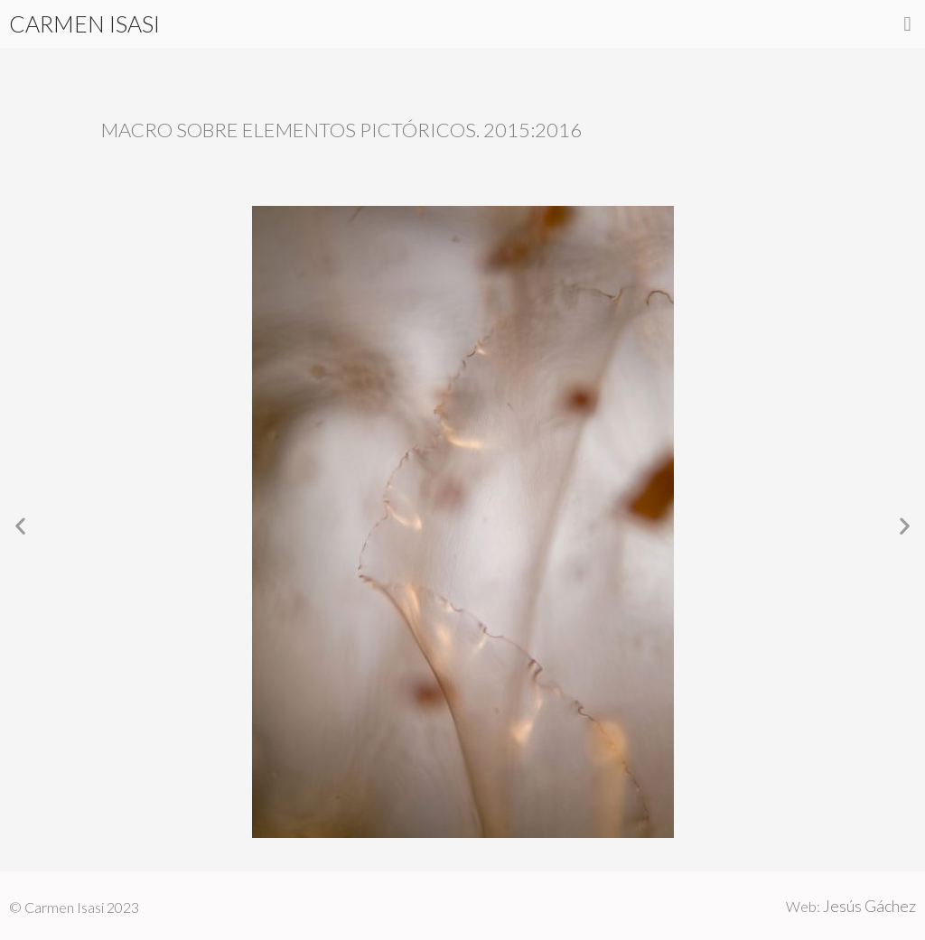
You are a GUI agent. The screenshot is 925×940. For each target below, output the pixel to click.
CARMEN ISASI (84, 23)
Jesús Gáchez (869, 906)
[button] (907, 24)
